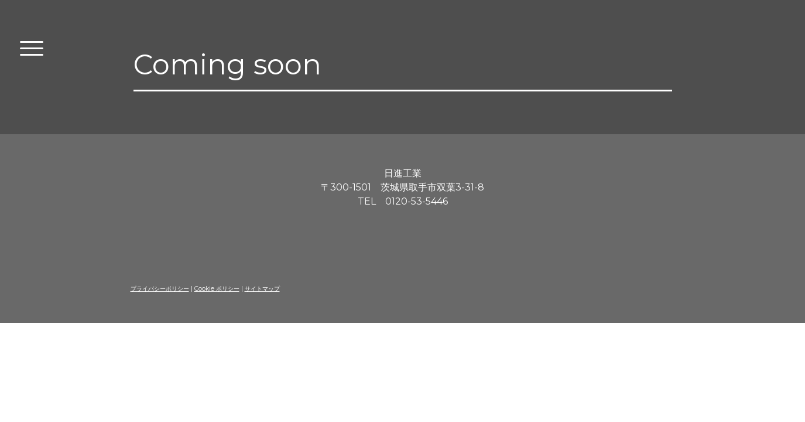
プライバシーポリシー (160, 288)
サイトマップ (262, 288)
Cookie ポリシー (216, 288)
